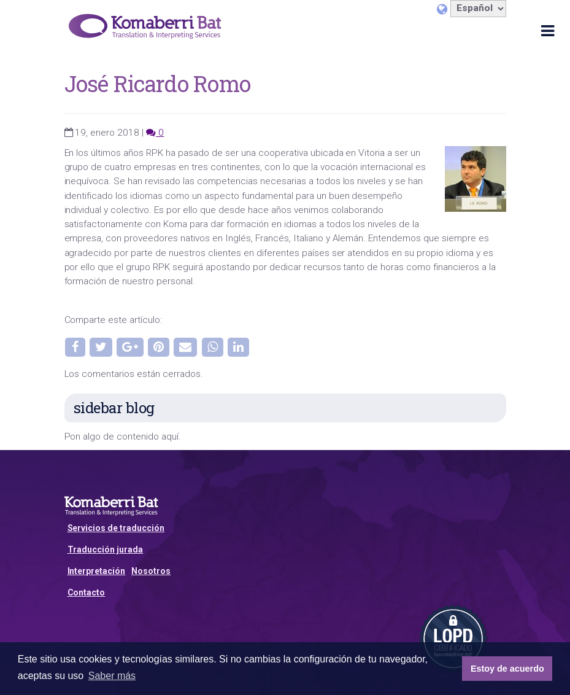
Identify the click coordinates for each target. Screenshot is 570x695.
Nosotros (151, 571)
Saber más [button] (112, 675)
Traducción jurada (105, 549)
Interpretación (96, 571)
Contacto (86, 592)
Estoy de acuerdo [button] (507, 669)
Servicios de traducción (116, 528)
